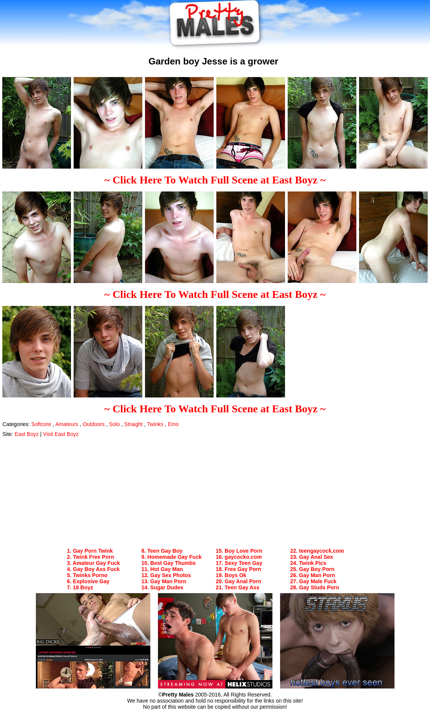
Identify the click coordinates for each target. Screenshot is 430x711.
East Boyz (26, 434)
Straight (133, 424)
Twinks (155, 424)
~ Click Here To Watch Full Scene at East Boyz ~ (214, 180)
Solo (114, 424)
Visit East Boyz (61, 434)
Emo (173, 424)
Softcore (41, 424)
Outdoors (94, 424)
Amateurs (66, 424)
